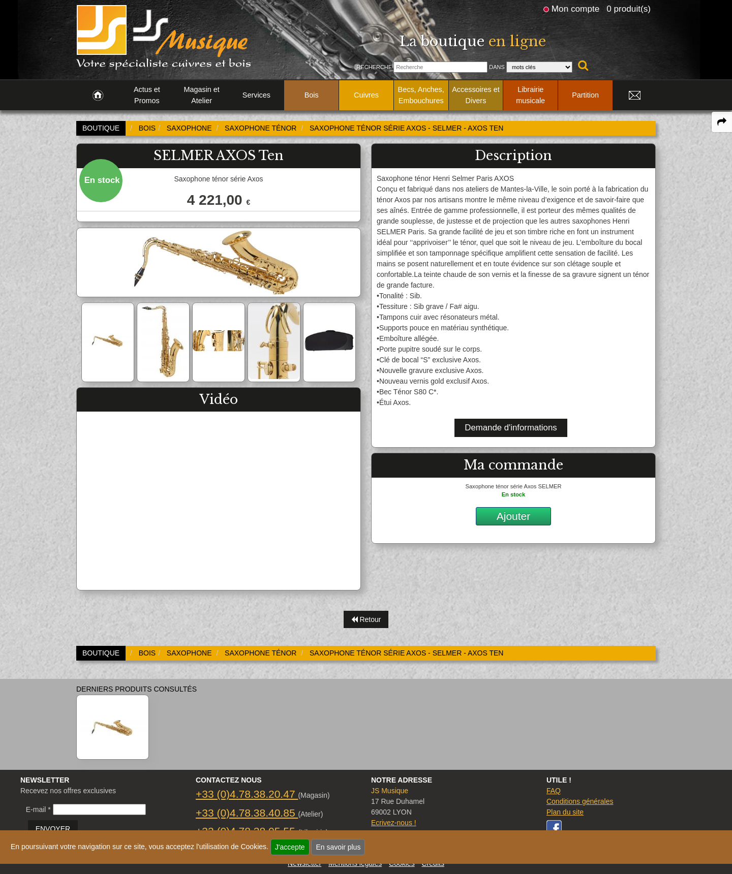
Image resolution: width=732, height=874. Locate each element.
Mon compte (575, 9)
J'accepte (290, 847)
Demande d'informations (511, 427)
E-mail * (38, 809)
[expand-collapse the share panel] (722, 122)
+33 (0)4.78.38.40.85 (247, 813)
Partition (585, 95)
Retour (366, 619)
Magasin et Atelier (201, 95)
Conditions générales (580, 801)
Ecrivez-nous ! (393, 823)
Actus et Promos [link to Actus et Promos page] (147, 95)
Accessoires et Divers (476, 95)
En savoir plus (338, 847)
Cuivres (366, 95)
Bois (311, 95)
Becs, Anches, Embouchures (421, 95)
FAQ (553, 791)
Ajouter (514, 516)
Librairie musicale (530, 95)
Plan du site (565, 812)
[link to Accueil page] (97, 95)
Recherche (374, 67)
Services (256, 95)
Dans (497, 67)
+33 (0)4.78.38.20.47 (247, 794)
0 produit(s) (628, 9)
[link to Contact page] (634, 95)
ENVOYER (53, 829)
